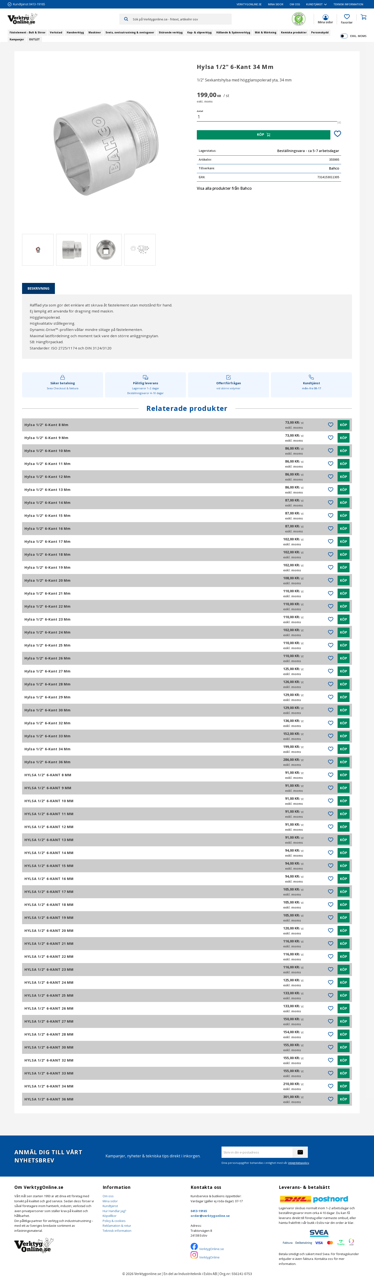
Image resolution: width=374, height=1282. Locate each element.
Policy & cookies (114, 1221)
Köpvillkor (110, 1216)
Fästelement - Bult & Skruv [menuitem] (27, 32)
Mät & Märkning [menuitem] (265, 32)
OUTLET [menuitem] (34, 39)
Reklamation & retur (117, 1225)
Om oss (108, 1196)
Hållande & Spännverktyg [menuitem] (233, 32)
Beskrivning (38, 288)
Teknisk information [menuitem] (348, 4)
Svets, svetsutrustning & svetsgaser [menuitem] (129, 32)
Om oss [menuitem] (295, 4)
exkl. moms (358, 36)
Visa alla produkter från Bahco (224, 188)
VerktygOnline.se (211, 1249)
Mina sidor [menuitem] (275, 4)
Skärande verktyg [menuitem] (171, 32)
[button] (347, 19)
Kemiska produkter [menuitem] (294, 32)
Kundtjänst (110, 1206)
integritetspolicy (298, 1163)
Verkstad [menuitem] (56, 32)
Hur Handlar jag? (114, 1211)
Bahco (334, 168)
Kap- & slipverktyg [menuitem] (199, 32)
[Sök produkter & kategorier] (182, 19)
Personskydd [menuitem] (319, 32)
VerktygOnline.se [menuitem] (249, 4)
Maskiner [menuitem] (94, 32)
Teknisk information (117, 1230)
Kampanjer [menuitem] (17, 39)
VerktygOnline (209, 1257)
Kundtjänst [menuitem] (314, 4)
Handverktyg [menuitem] (75, 32)
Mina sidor (110, 1201)
